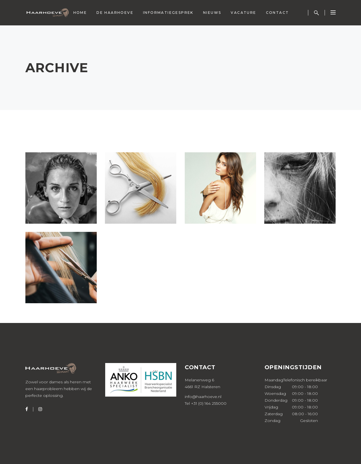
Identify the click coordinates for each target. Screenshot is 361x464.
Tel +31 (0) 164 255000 (205, 403)
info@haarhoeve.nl (203, 396)
